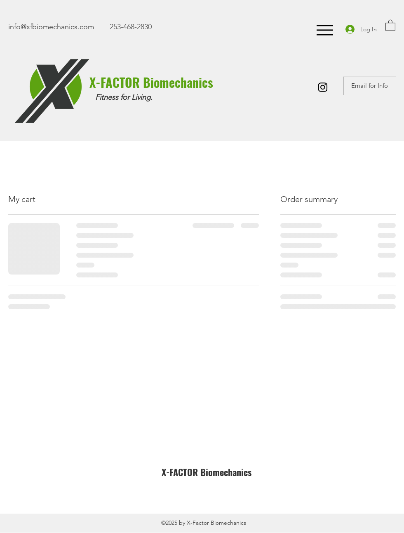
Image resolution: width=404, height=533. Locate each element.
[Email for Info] (369, 86)
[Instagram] (323, 87)
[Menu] (324, 29)
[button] (390, 25)
